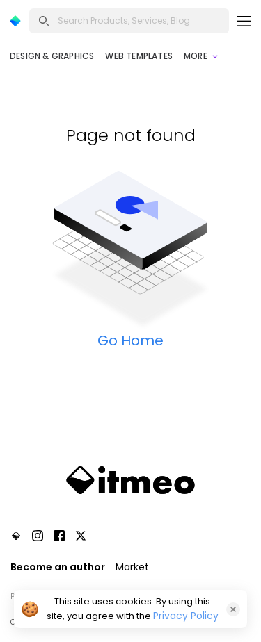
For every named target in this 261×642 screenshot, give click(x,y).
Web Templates (139, 56)
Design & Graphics (52, 56)
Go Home (130, 340)
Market (132, 567)
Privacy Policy (186, 616)
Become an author (57, 567)
